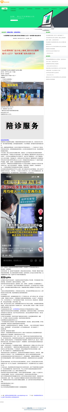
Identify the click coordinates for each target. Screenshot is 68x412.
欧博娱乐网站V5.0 (40, 26)
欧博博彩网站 (16, 309)
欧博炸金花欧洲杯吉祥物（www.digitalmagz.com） (16, 395)
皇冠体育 (31, 409)
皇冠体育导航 (26, 409)
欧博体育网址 (17, 32)
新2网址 (42, 409)
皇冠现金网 (35, 409)
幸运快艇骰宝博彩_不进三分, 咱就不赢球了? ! (55, 35)
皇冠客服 (39, 409)
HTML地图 (44, 408)
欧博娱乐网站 (10, 32)
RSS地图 (40, 408)
